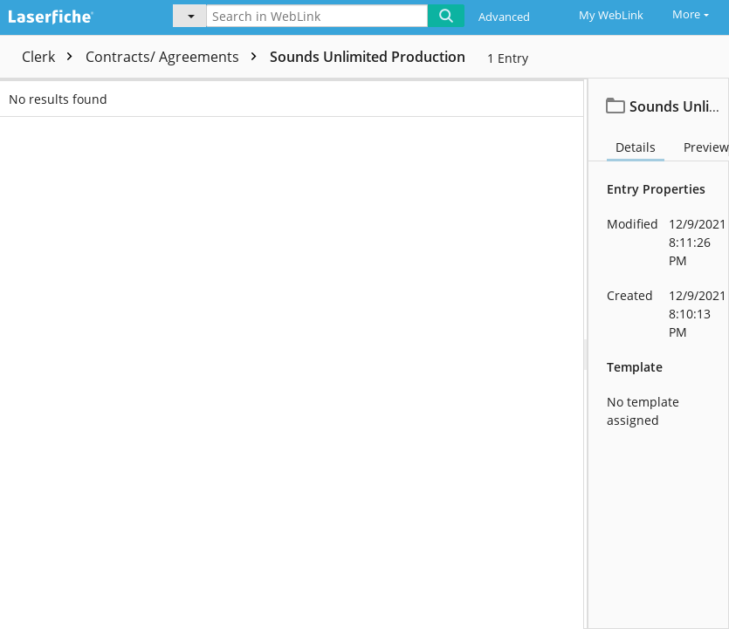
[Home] (74, 15)
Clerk (51, 56)
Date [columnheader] (586, 92)
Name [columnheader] (279, 92)
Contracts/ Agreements (175, 56)
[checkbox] (15, 93)
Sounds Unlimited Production (367, 56)
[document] (658, 354)
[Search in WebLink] (317, 15)
